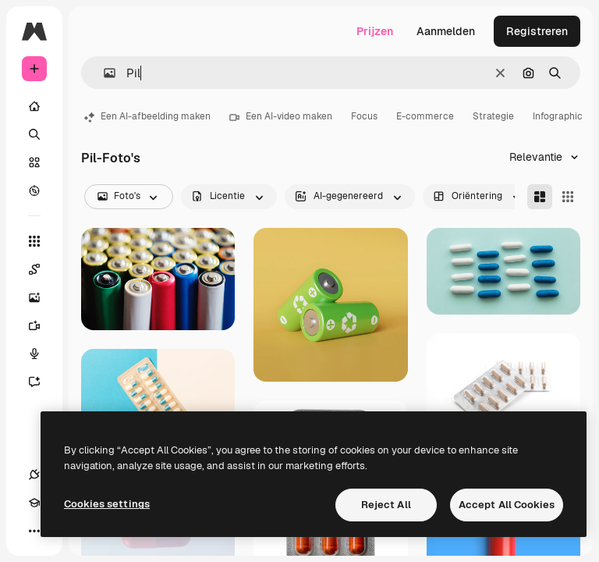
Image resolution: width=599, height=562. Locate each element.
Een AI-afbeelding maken (147, 116)
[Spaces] (42, 269)
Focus (364, 116)
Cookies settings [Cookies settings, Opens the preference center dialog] (107, 503)
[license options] (229, 196)
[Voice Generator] (42, 353)
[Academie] (34, 502)
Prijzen (374, 31)
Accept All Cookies (507, 504)
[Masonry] (539, 196)
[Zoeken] (34, 134)
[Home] (34, 106)
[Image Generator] (42, 297)
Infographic (558, 116)
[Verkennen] (34, 190)
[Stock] (34, 162)
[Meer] (34, 530)
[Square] (567, 196)
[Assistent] (42, 381)
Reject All (386, 504)
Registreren (537, 31)
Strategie (493, 116)
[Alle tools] (34, 241)
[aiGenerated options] (350, 196)
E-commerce (425, 116)
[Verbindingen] (34, 474)
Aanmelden (445, 31)
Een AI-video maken (280, 116)
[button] (103, 73)
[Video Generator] (42, 325)
